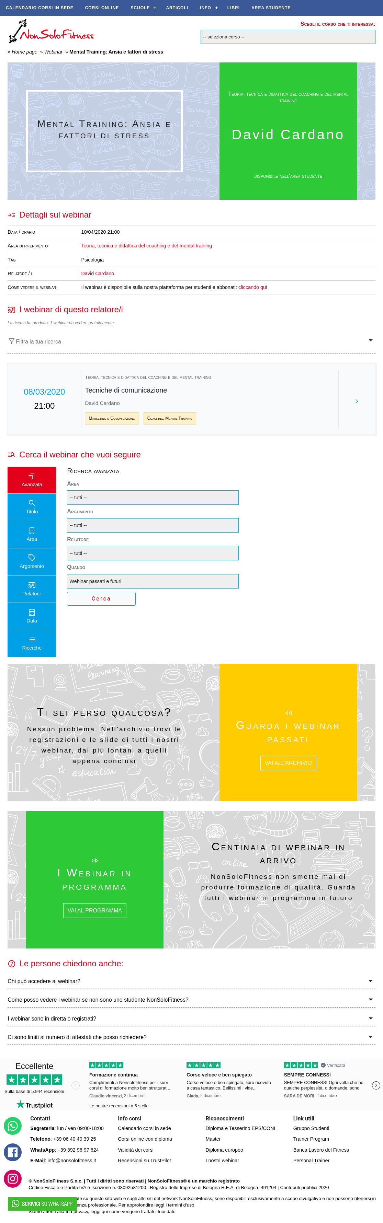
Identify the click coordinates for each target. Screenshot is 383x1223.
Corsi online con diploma (145, 1139)
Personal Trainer (311, 1160)
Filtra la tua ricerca (34, 341)
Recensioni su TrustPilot (144, 1160)
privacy (81, 1211)
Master (213, 1139)
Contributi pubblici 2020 (304, 1187)
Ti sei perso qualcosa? (104, 712)
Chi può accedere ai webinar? (44, 981)
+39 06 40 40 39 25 (74, 1139)
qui (105, 1211)
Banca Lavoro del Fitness (321, 1150)
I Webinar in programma (94, 879)
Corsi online (102, 7)
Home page (24, 52)
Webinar (53, 52)
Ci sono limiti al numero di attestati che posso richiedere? (77, 1037)
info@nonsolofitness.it (72, 1160)
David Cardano (97, 273)
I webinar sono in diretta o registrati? (52, 1019)
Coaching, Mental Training (170, 418)
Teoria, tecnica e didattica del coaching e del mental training (288, 97)
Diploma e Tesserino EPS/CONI (240, 1128)
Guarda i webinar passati (288, 731)
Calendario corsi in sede (40, 7)
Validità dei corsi (136, 1150)
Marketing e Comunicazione (112, 418)
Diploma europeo (225, 1150)
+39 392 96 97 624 (78, 1150)
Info (205, 7)
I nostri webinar (222, 1160)
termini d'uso (181, 1205)
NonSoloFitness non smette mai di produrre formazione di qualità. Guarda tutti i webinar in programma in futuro (278, 887)
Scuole (140, 7)
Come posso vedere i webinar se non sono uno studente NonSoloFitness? (98, 1000)
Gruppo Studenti (311, 1128)
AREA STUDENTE (271, 7)
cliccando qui (252, 287)
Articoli (177, 7)
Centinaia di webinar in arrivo (279, 853)
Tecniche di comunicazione (126, 390)
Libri (233, 7)
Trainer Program (311, 1139)
